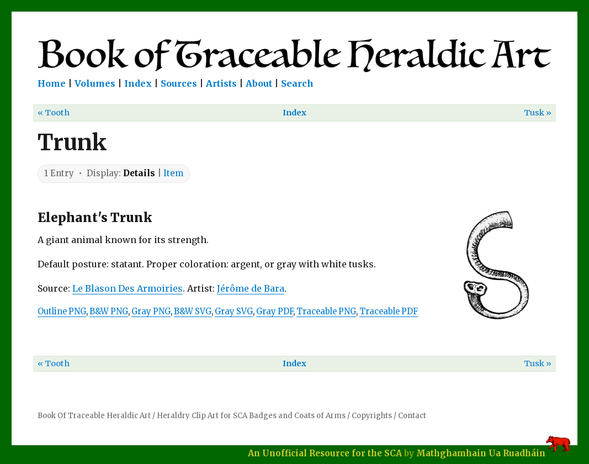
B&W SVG (192, 312)
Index (138, 83)
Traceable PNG (326, 312)
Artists (221, 83)
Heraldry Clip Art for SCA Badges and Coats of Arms (251, 415)
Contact (412, 415)
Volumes (95, 83)
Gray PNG (151, 312)
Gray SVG (234, 312)
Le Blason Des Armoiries (127, 288)
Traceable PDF (388, 312)
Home (52, 83)
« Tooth (54, 113)
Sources (179, 83)
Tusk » (537, 113)
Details (139, 173)
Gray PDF (274, 312)
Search (297, 83)
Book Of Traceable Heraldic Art (94, 415)
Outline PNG (62, 312)
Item (173, 173)
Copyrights (372, 415)
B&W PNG (108, 312)
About (259, 83)
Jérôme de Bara (250, 288)
